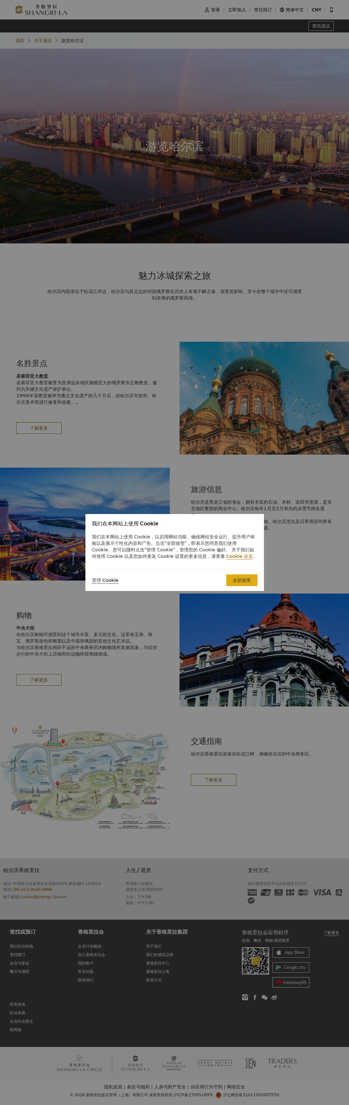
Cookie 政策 (239, 556)
